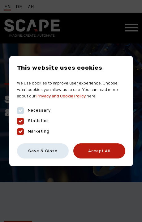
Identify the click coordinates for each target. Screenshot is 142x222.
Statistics (33, 121)
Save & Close (43, 150)
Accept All (99, 150)
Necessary (34, 110)
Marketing (33, 131)
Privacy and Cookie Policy (61, 95)
